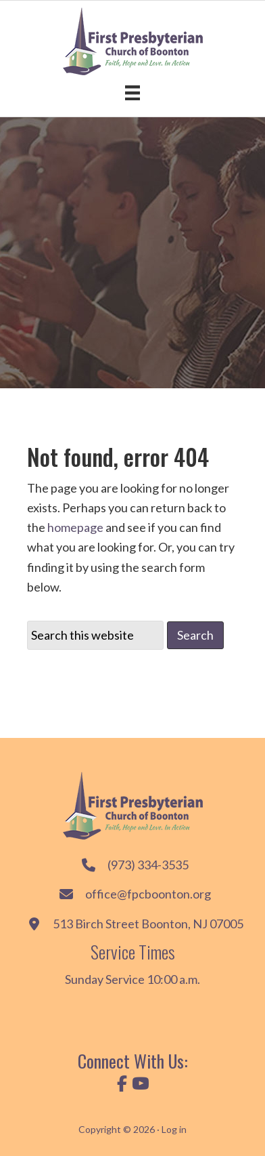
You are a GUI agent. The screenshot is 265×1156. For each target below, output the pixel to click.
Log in (174, 1129)
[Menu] (132, 92)
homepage (75, 527)
